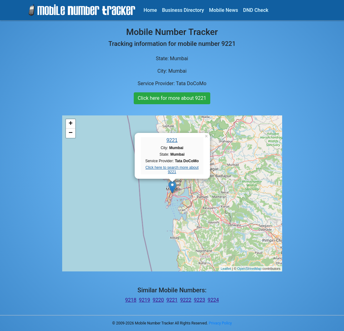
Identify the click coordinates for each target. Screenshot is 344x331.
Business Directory (183, 10)
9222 (185, 300)
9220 (158, 300)
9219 (144, 300)
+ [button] (70, 124)
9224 (213, 300)
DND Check (255, 10)
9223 (199, 300)
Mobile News (223, 10)
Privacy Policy (220, 323)
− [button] (70, 133)
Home (150, 10)
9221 (172, 140)
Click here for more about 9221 (172, 98)
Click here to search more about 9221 (171, 169)
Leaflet (226, 268)
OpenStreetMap (249, 268)
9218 (131, 300)
